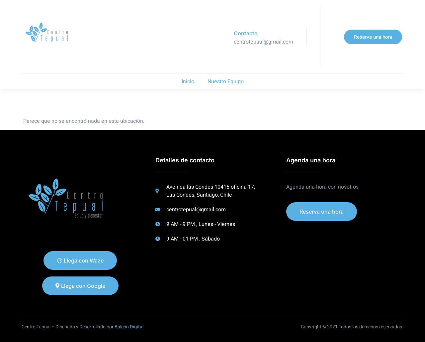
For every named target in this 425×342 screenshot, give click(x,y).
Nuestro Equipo (226, 82)
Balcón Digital (129, 326)
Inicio (188, 82)
